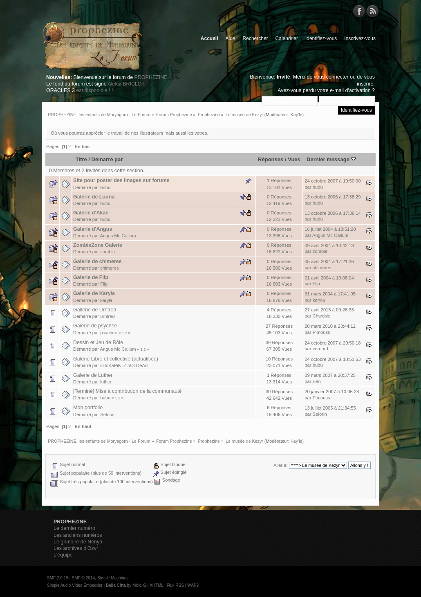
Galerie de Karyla (94, 293)
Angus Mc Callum (118, 235)
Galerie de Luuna (93, 197)
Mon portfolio (88, 407)
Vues (294, 159)
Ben (317, 381)
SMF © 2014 (83, 578)
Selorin (107, 414)
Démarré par (107, 159)
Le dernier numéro (74, 528)
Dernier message (331, 159)
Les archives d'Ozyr (76, 548)
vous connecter (331, 77)
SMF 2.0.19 (57, 578)
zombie (107, 251)
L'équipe (63, 555)
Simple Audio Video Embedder (74, 585)
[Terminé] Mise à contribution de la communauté (127, 391)
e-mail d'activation (350, 90)
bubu (105, 187)
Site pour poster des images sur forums (121, 180)
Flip (103, 284)
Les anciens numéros (78, 535)
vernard (320, 348)
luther (106, 381)
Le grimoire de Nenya (78, 542)
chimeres (109, 268)
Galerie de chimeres (97, 261)
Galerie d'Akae (90, 213)
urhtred (107, 316)
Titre (81, 159)
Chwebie (322, 315)
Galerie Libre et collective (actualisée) (115, 359)
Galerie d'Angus (92, 229)
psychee (108, 332)
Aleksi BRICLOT (125, 84)
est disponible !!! (94, 90)
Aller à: (280, 465)
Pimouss (321, 332)
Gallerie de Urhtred (94, 310)
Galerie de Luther (92, 375)
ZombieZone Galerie (97, 245)
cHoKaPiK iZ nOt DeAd (124, 365)
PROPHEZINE (151, 77)
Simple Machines (112, 578)
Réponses (270, 159)
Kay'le (296, 114)
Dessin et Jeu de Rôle (98, 342)
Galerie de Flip (90, 277)
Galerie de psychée (95, 326)
